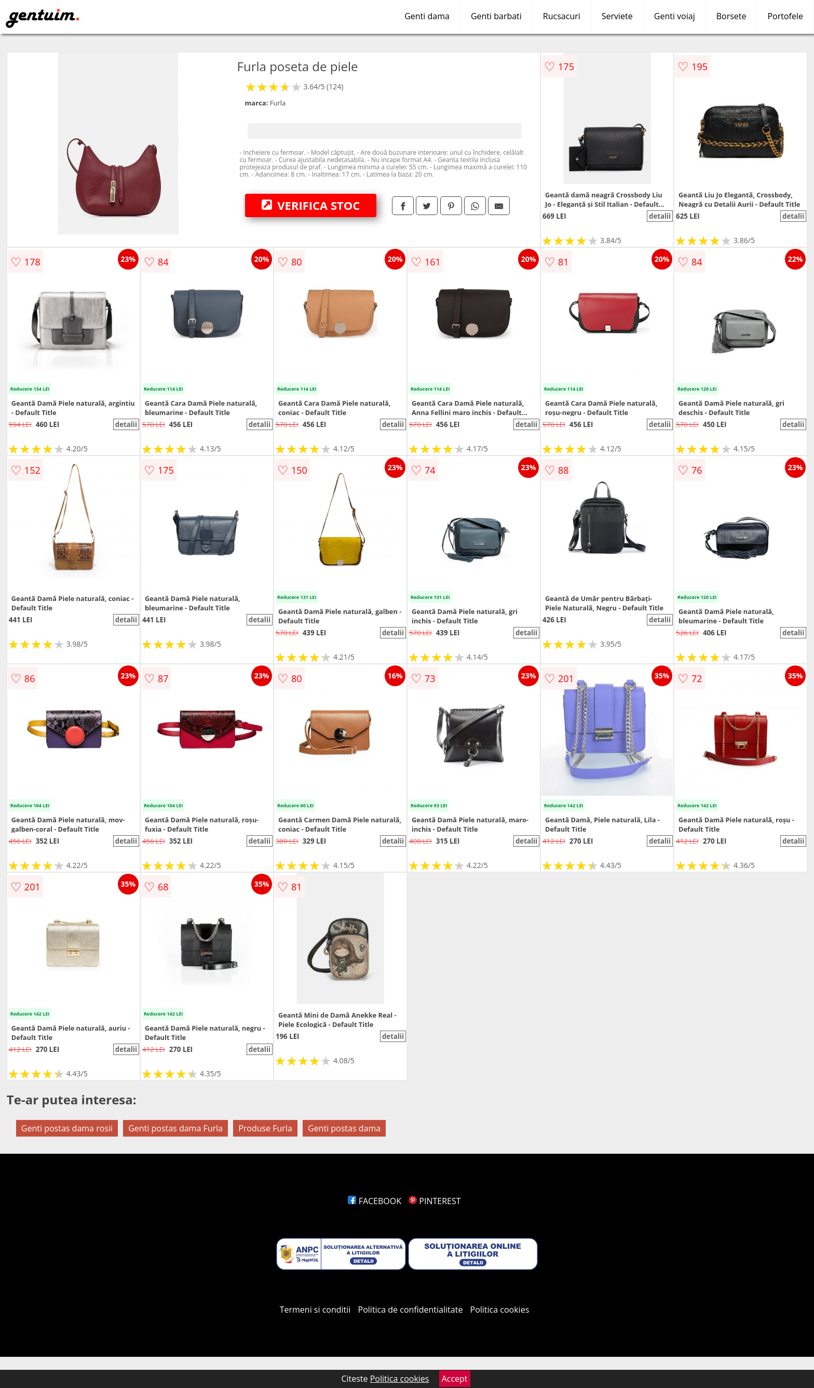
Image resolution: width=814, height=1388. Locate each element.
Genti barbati (496, 16)
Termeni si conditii (315, 1309)
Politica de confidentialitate (410, 1309)
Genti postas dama (344, 1128)
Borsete (731, 16)
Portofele (785, 16)
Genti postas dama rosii (67, 1128)
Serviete (617, 16)
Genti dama (427, 16)
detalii (660, 216)
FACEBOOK (374, 1201)
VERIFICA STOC (311, 205)
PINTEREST (434, 1201)
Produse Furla (265, 1128)
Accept (455, 1378)
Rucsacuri (561, 16)
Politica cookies (500, 1309)
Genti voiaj (674, 16)
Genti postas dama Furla (175, 1128)
